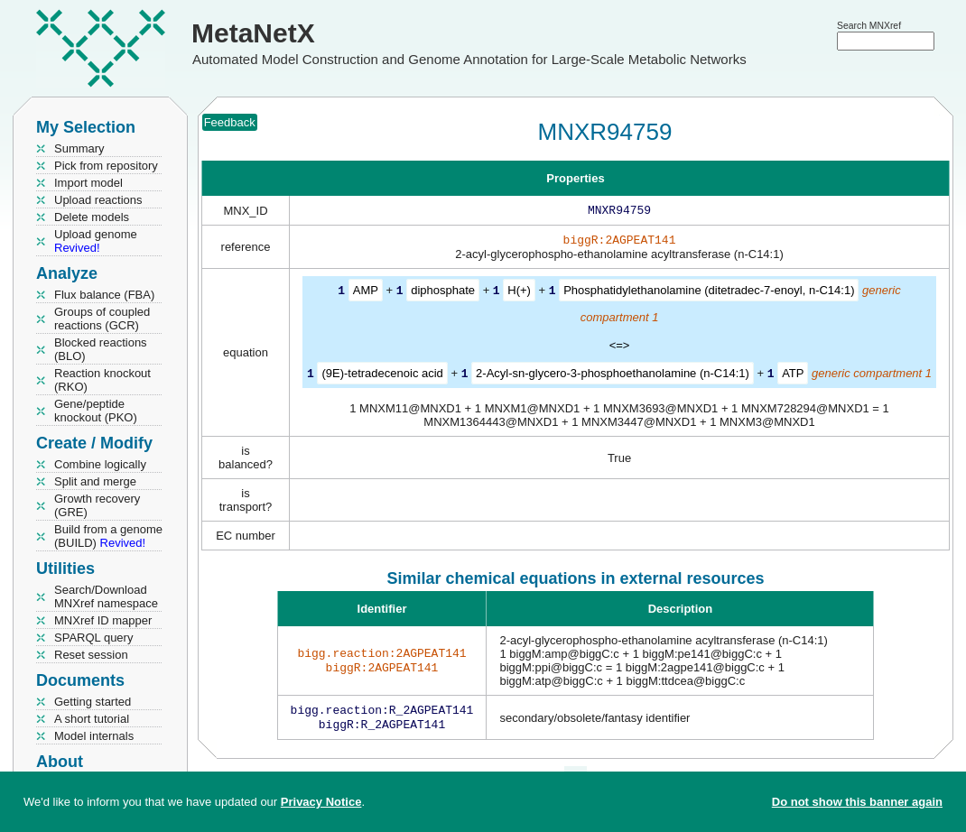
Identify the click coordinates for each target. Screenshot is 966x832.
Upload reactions (98, 200)
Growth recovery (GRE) (97, 505)
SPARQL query (93, 637)
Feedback (229, 122)
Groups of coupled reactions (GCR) (102, 318)
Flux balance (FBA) (104, 294)
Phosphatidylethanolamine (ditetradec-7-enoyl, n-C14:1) (708, 293)
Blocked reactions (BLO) (100, 349)
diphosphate (443, 293)
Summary (79, 148)
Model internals (94, 736)
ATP (792, 376)
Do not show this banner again (857, 802)
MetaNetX (253, 33)
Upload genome (95, 240)
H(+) (519, 293)
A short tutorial (91, 719)
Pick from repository (106, 165)
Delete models (91, 217)
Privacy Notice (321, 802)
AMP (365, 293)
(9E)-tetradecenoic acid (381, 376)
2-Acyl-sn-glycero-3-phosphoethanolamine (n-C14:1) (612, 376)
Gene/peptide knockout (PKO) (95, 410)
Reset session (91, 654)
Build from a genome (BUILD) (108, 536)
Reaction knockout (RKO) (102, 379)
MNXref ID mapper (103, 620)
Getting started (92, 701)
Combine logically (100, 464)
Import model (88, 183)
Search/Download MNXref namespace (106, 596)
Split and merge (95, 481)
